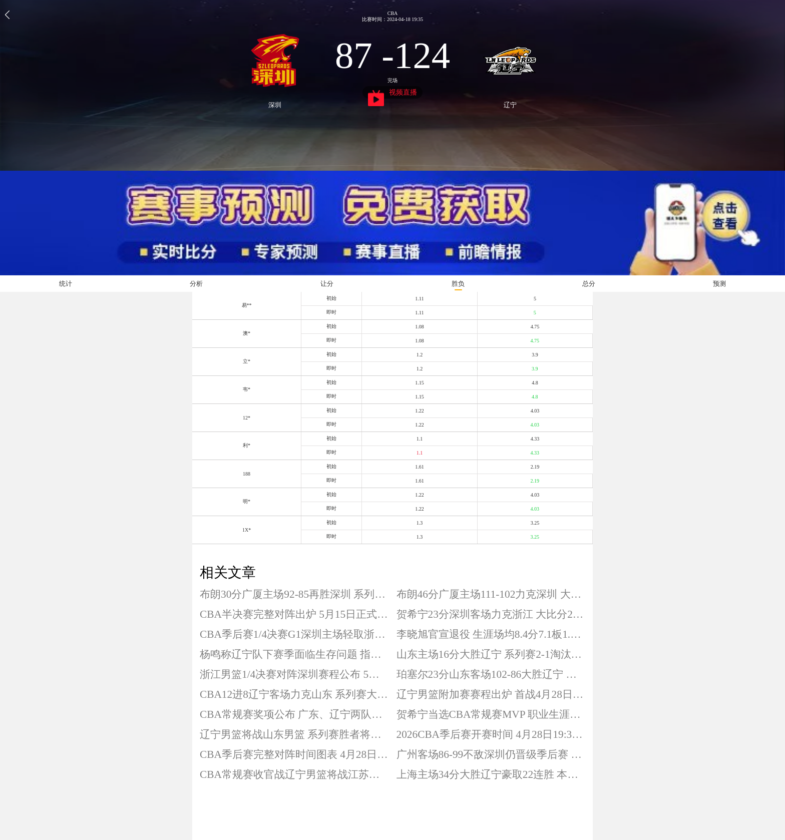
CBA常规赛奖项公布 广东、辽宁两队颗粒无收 (294, 714)
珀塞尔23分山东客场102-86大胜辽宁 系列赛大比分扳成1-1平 (491, 674)
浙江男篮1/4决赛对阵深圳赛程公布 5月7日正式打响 (294, 674)
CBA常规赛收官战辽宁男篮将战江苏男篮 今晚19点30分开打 (294, 774)
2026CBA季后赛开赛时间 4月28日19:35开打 (491, 734)
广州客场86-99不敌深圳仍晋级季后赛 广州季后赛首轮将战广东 (491, 754)
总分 (588, 283)
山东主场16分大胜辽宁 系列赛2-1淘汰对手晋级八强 (491, 654)
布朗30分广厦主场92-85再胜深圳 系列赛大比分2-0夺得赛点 (294, 594)
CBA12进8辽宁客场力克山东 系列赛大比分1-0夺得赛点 (294, 694)
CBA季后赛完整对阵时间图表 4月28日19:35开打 (294, 754)
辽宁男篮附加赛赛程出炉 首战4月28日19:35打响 (491, 694)
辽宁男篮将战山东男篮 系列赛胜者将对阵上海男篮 (294, 734)
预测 (719, 283)
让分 (326, 283)
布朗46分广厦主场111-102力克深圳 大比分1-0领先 (491, 594)
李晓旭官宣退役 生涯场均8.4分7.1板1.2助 (491, 634)
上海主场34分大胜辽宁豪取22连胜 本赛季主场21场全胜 (491, 774)
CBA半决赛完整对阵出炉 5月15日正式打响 (294, 614)
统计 (65, 283)
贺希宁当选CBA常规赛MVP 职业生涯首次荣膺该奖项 (491, 714)
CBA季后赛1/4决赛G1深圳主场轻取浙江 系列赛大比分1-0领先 (294, 634)
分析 (196, 283)
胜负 (458, 283)
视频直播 (393, 94)
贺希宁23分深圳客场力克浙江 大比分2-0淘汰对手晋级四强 (491, 614)
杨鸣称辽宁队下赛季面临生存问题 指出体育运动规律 (294, 654)
